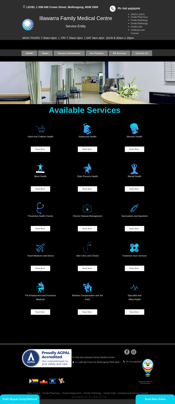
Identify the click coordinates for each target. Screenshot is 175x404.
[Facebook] (127, 352)
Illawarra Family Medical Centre (75, 18)
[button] (112, 8)
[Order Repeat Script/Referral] (19, 399)
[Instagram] (133, 352)
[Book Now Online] (155, 399)
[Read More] (134, 312)
